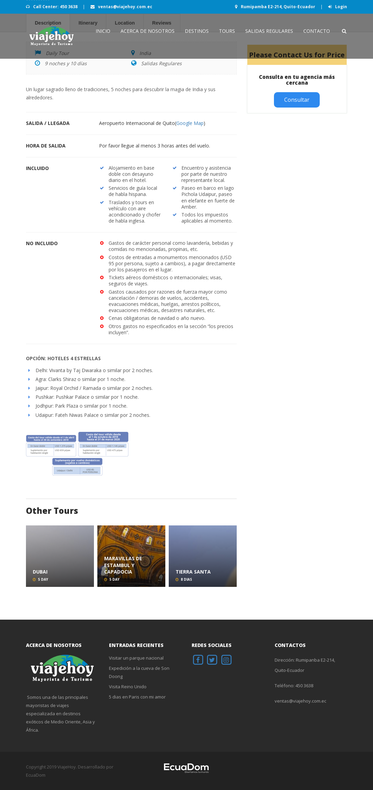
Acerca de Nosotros (148, 31)
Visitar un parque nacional (136, 658)
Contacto (316, 31)
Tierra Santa (193, 571)
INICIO (103, 31)
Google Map (190, 123)
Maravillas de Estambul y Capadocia (123, 565)
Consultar (296, 99)
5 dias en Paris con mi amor (137, 697)
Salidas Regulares (269, 31)
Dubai (40, 571)
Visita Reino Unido (128, 686)
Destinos (197, 31)
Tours (227, 31)
